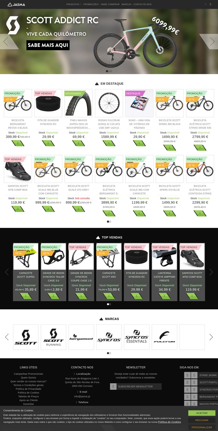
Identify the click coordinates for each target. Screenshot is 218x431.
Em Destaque (109, 83)
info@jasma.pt (82, 396)
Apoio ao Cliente (28, 400)
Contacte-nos (142, 4)
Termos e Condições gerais (28, 385)
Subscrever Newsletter (131, 386)
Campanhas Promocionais (28, 373)
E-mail (82, 392)
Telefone (82, 402)
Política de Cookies (28, 392)
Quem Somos (28, 377)
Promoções (91, 4)
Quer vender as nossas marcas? (28, 381)
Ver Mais (17, 143)
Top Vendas (109, 237)
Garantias (28, 404)
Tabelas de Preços (28, 396)
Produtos (74, 4)
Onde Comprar (110, 4)
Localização (82, 374)
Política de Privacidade (28, 389)
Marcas (126, 4)
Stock (11, 132)
